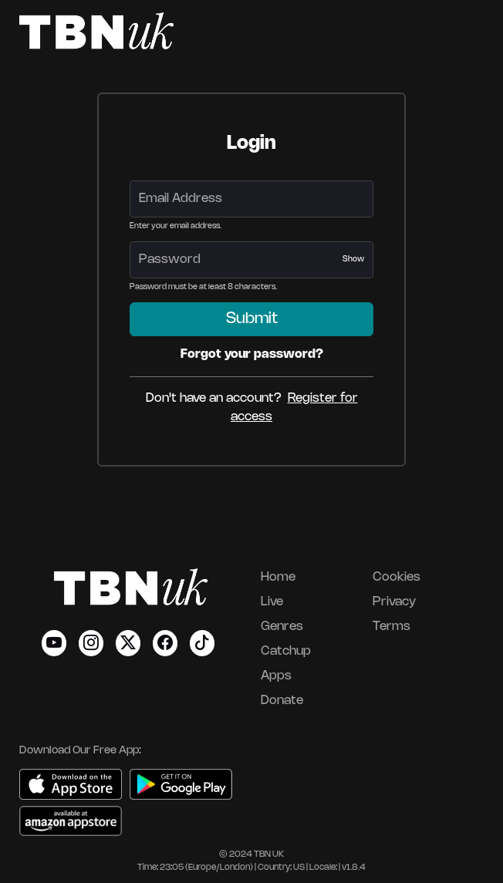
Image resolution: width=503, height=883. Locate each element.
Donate (282, 700)
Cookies (396, 577)
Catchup (286, 651)
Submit (252, 319)
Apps (276, 676)
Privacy (394, 602)
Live (272, 602)
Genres (282, 626)
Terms (391, 626)
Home (278, 577)
